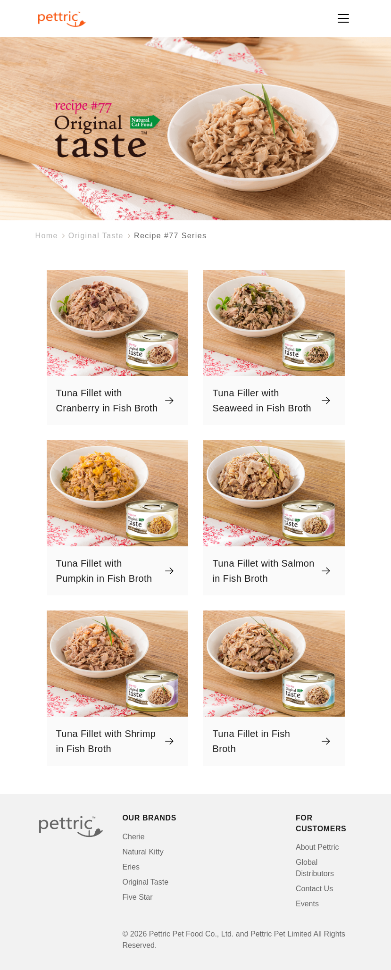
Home (46, 236)
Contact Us (314, 889)
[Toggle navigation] (343, 18)
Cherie (134, 837)
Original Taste (96, 236)
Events (307, 904)
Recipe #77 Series (170, 236)
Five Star (138, 897)
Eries (131, 867)
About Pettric (317, 847)
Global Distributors (315, 868)
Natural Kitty (143, 852)
